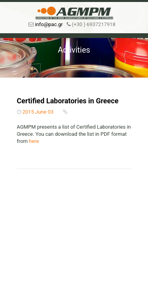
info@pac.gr (49, 24)
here (34, 141)
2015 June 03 (38, 112)
